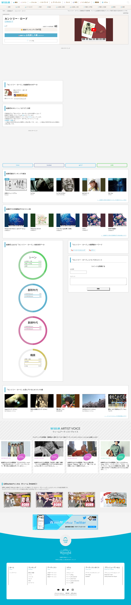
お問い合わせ (73, 593)
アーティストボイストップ (92, 572)
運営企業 (67, 593)
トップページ (13, 572)
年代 (29, 580)
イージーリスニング (20, 98)
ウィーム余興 (69, 582)
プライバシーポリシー (59, 593)
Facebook (49, 165)
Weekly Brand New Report (111, 576)
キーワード (31, 582)
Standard (88, 576)
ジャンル (30, 576)
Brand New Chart (109, 574)
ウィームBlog (69, 574)
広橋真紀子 (10, 11)
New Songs (88, 574)
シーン (30, 574)
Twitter (18, 165)
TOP (4, 11)
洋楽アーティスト (52, 576)
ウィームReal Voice (71, 578)
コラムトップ (69, 572)
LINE (112, 165)
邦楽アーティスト (52, 574)
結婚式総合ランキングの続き (16, 173)
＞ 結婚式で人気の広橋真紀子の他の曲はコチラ (113, 235)
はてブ (80, 165)
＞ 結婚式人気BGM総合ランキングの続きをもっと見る (111, 200)
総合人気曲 (31, 572)
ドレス (30, 578)
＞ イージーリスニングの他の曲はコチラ (115, 416)
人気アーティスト (52, 572)
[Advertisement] (65, 63)
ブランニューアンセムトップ (112, 572)
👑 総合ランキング (31, 29)
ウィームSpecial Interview (72, 580)
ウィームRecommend (71, 576)
